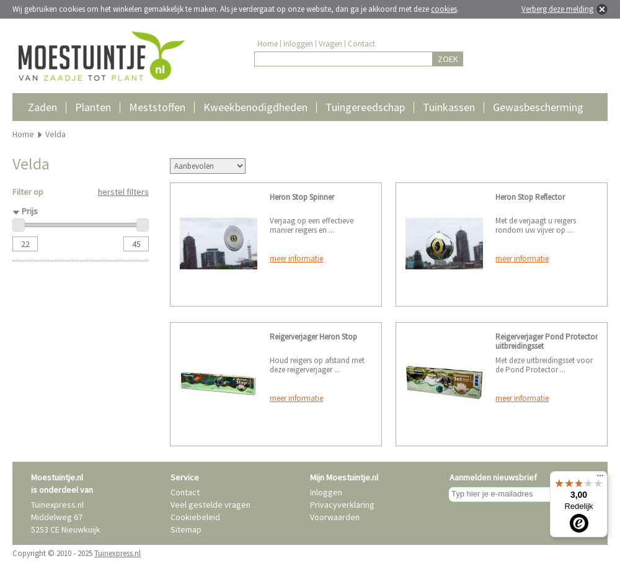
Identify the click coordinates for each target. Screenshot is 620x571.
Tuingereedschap (365, 107)
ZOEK (448, 59)
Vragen (330, 43)
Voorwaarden (335, 517)
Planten (93, 107)
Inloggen (298, 43)
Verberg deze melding (557, 9)
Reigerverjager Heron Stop (313, 336)
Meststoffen (157, 107)
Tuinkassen (449, 107)
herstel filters (123, 191)
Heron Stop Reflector (530, 197)
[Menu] (600, 478)
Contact (361, 43)
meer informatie (296, 258)
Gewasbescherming (538, 107)
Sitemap (186, 529)
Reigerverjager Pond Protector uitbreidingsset (546, 341)
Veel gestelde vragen (210, 504)
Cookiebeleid (195, 517)
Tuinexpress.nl (117, 553)
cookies (444, 9)
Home (267, 43)
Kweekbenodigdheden (255, 107)
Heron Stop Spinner (302, 197)
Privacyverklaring (342, 504)
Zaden (42, 107)
